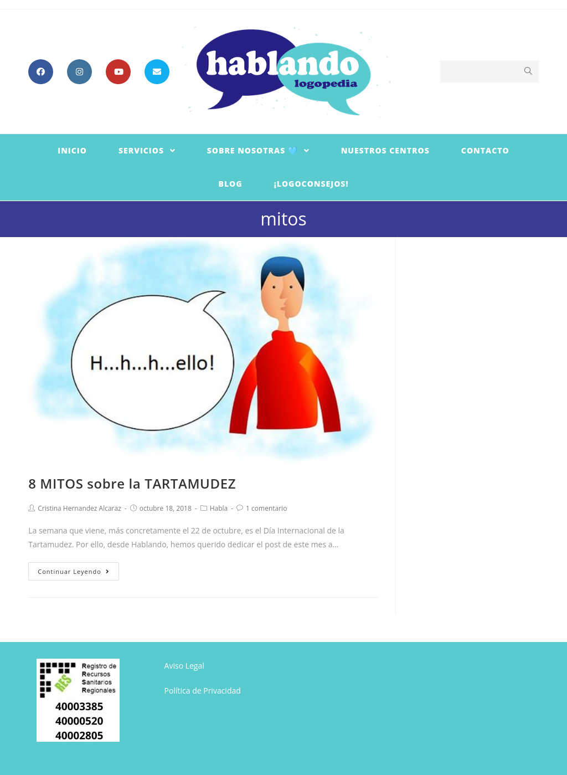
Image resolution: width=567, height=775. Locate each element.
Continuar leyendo (74, 571)
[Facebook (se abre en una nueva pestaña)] (40, 71)
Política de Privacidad (202, 690)
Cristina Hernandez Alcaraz (79, 508)
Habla (219, 508)
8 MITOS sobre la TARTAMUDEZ (132, 483)
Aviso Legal (184, 665)
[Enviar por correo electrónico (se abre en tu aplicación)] (157, 71)
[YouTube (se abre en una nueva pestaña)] (118, 71)
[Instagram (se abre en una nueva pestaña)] (79, 71)
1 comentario (266, 508)
